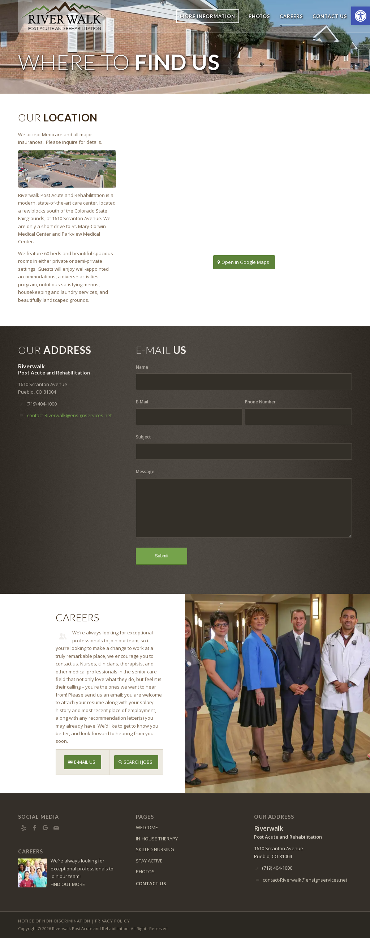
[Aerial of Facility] (67, 169)
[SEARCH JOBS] (136, 762)
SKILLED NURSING (155, 849)
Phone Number (260, 402)
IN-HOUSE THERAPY (157, 838)
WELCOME (147, 827)
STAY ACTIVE (149, 860)
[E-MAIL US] (82, 762)
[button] (360, 16)
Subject (143, 437)
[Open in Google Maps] (244, 262)
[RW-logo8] (68, 16)
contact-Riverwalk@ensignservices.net (69, 415)
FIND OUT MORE (68, 884)
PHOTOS (145, 871)
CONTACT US (151, 883)
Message (145, 471)
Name (142, 367)
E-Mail (142, 402)
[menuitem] (207, 16)
